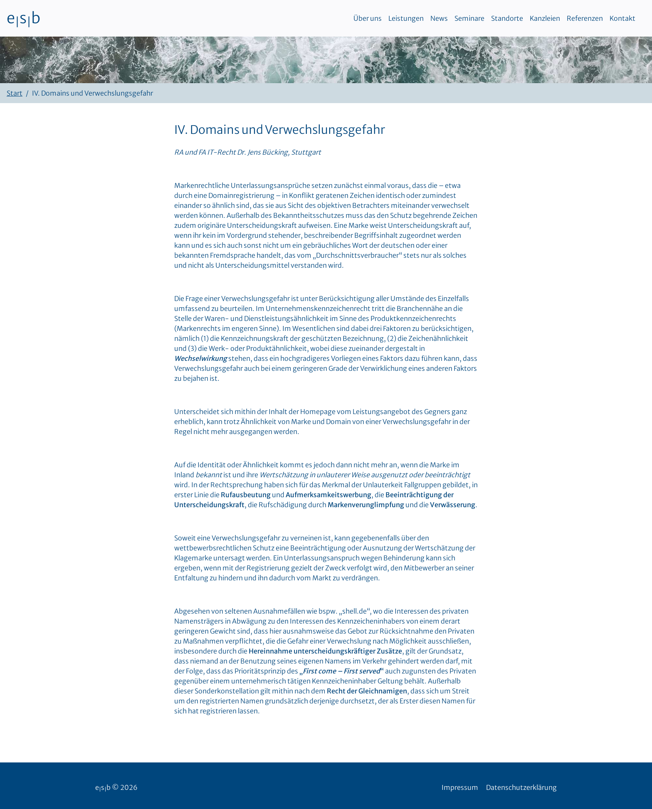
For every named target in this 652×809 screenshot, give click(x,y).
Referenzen (585, 18)
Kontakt (622, 18)
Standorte (507, 18)
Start (14, 93)
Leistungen (406, 18)
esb (23, 18)
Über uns (367, 18)
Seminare (469, 18)
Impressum (460, 787)
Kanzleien (545, 18)
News (439, 18)
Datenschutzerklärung (521, 787)
